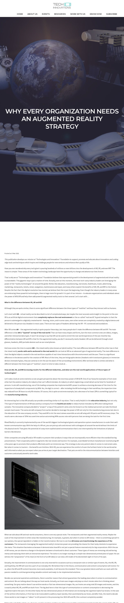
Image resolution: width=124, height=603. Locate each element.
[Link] (62, 5)
